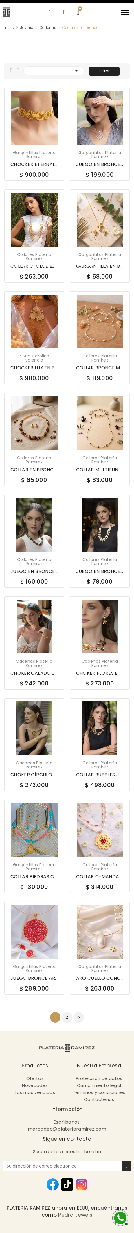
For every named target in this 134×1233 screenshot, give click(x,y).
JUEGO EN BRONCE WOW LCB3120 (34, 571)
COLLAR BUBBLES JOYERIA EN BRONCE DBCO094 (100, 775)
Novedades (35, 1085)
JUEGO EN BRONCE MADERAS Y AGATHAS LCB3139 (100, 571)
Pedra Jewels (75, 1214)
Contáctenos (99, 1099)
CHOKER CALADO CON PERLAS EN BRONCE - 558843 (34, 673)
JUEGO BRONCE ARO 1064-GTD (34, 978)
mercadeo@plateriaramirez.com (67, 1129)
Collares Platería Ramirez (34, 256)
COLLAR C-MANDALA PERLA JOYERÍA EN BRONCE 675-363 (100, 877)
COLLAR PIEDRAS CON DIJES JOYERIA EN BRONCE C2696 (34, 877)
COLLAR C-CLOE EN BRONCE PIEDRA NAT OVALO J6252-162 (34, 266)
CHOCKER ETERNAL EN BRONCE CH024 (34, 164)
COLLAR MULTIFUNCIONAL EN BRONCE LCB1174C (100, 470)
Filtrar (104, 71)
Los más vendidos (35, 1092)
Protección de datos (99, 1078)
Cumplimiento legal (99, 1085)
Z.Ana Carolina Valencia (34, 358)
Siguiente (79, 1017)
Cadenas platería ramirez (34, 663)
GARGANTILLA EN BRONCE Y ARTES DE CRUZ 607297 (100, 266)
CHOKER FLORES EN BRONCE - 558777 (100, 673)
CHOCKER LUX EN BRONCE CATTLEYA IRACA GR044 (34, 368)
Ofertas (35, 1078)
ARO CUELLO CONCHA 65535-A (100, 978)
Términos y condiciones (99, 1092)
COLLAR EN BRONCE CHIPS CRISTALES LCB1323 (34, 470)
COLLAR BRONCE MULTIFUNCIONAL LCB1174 (100, 368)
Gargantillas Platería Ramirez (34, 154)
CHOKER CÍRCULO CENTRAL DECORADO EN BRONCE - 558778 (34, 775)
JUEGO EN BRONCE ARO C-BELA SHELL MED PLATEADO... (100, 164)
